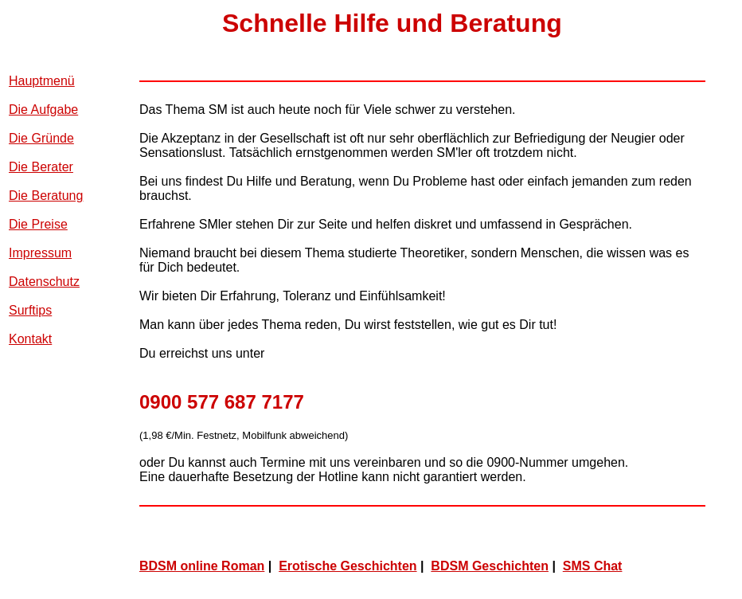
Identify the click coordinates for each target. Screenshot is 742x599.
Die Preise (38, 224)
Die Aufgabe (43, 109)
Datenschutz (44, 281)
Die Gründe (41, 138)
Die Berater (41, 167)
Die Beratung (46, 195)
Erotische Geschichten (347, 566)
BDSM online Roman (201, 566)
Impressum (40, 253)
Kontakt (30, 339)
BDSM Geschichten (490, 566)
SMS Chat (593, 566)
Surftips (30, 310)
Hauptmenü (42, 81)
